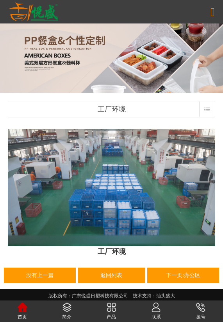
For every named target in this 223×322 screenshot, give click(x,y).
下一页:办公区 (183, 275)
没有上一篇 (40, 275)
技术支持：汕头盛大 (154, 296)
